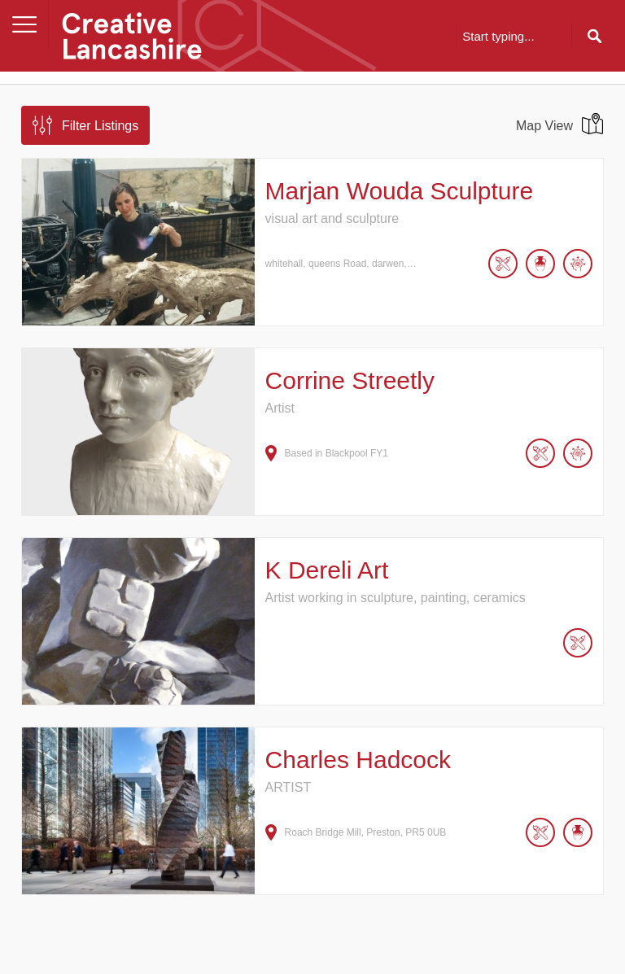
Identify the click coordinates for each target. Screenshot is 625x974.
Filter (100, 126)
